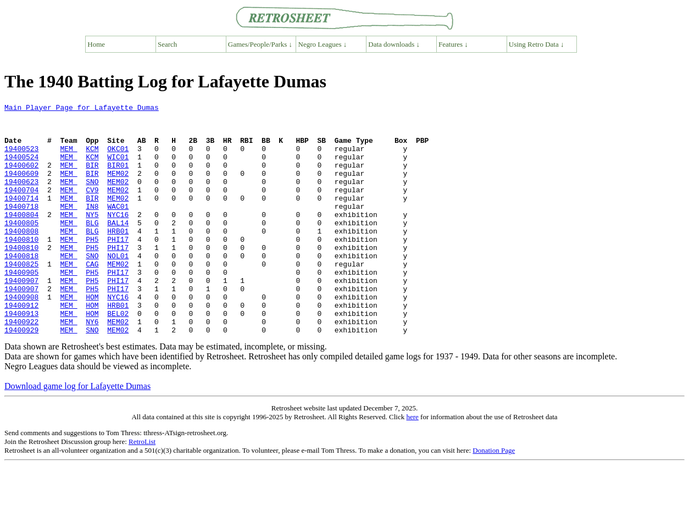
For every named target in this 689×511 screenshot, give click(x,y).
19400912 (21, 346)
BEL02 (118, 356)
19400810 (21, 267)
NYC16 (118, 237)
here (412, 463)
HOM (92, 336)
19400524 (21, 168)
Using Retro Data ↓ (536, 44)
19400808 (21, 257)
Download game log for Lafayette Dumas (77, 432)
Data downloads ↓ (394, 44)
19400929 (21, 376)
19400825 (21, 297)
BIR (92, 178)
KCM (92, 158)
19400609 (21, 188)
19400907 (21, 316)
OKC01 (118, 158)
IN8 (92, 227)
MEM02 (118, 188)
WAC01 (118, 227)
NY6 (92, 366)
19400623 (21, 198)
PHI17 (118, 267)
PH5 (92, 267)
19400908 (21, 336)
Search (167, 44)
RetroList (142, 488)
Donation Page (494, 496)
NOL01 (118, 287)
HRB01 (118, 257)
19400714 (21, 218)
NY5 (92, 237)
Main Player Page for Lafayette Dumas (81, 109)
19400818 (21, 287)
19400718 (21, 227)
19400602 (21, 178)
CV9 (92, 208)
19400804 (21, 237)
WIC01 (118, 168)
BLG (92, 247)
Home (96, 44)
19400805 (21, 247)
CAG (92, 297)
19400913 (21, 356)
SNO (92, 198)
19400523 (21, 158)
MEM (68, 158)
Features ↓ (453, 44)
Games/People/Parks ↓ (260, 44)
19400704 (21, 208)
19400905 (21, 307)
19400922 (21, 366)
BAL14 (118, 247)
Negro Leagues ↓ (322, 44)
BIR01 (118, 178)
